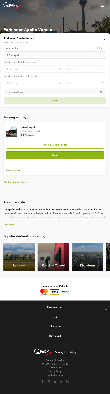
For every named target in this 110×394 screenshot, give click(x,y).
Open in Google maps (55, 144)
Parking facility (11, 48)
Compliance (55, 367)
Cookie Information (55, 360)
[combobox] (55, 55)
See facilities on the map (16, 182)
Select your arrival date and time (20, 62)
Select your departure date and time (21, 75)
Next (55, 155)
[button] (55, 40)
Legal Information (55, 374)
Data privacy (55, 371)
